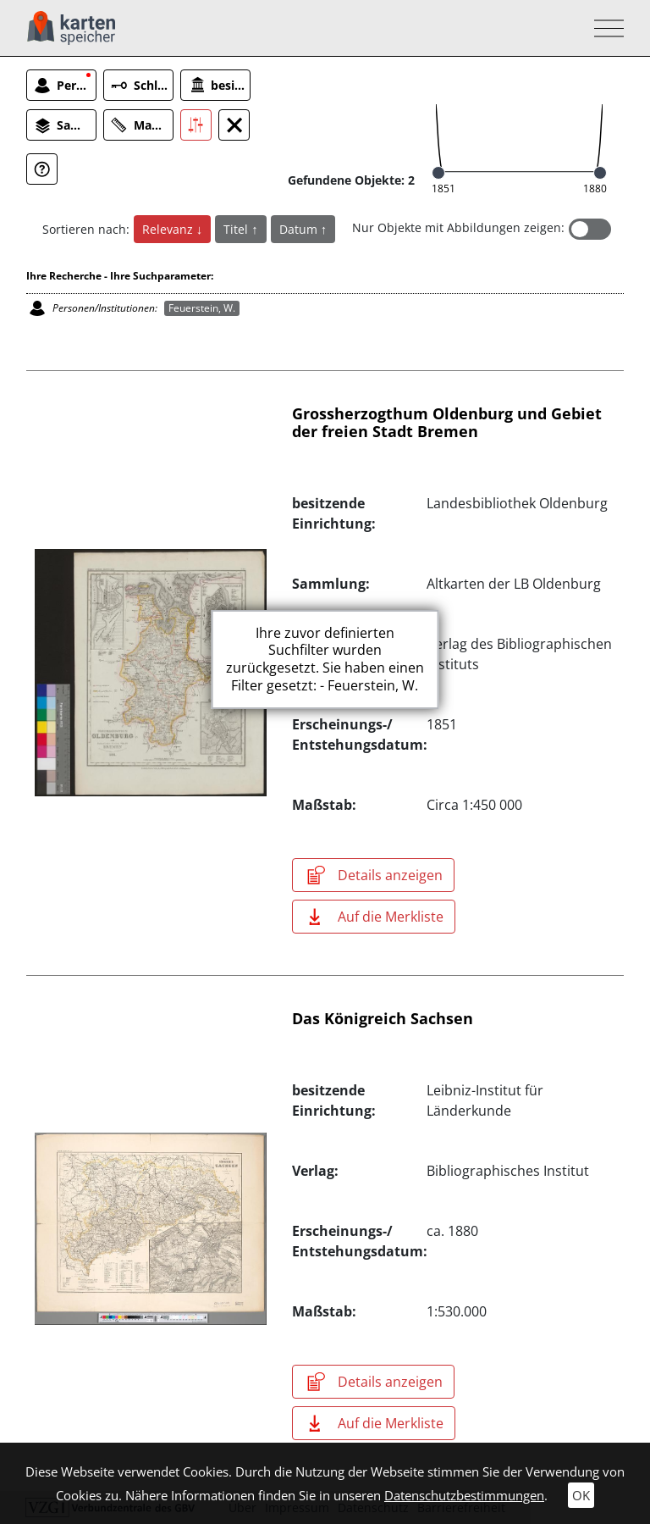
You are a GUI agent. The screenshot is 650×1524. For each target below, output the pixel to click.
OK (581, 1495)
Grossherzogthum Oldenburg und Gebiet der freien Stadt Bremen (447, 422)
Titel (237, 229)
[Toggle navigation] (604, 28)
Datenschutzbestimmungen (464, 1495)
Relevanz (169, 229)
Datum (300, 229)
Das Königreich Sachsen (382, 1018)
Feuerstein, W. (201, 308)
